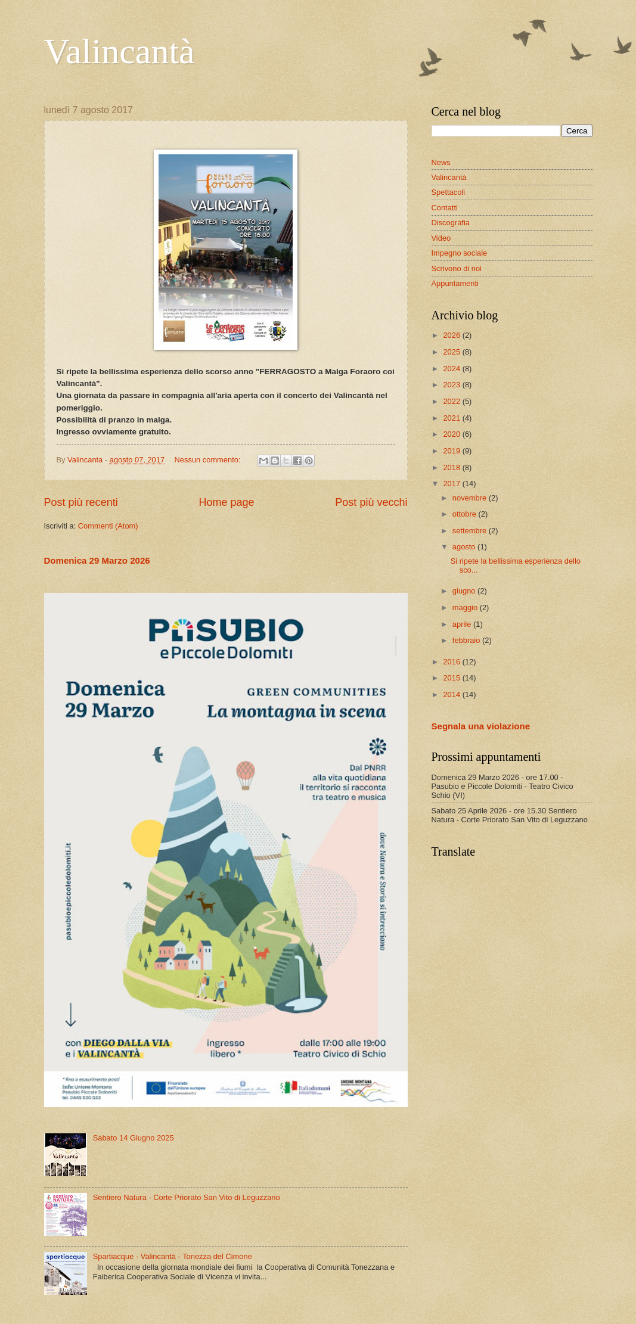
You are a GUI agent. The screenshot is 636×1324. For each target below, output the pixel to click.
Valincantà (119, 51)
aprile (462, 624)
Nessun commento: (209, 459)
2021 (452, 418)
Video (441, 238)
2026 (452, 335)
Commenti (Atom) (108, 525)
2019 (452, 450)
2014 (452, 694)
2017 (452, 483)
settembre (470, 530)
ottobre (465, 513)
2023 (452, 384)
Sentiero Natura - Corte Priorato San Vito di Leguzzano (186, 1197)
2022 (452, 401)
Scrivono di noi (457, 268)
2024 (452, 368)
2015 (452, 677)
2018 (452, 467)
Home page (226, 502)
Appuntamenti (455, 283)
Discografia (451, 222)
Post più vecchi (371, 502)
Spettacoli (449, 192)
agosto (464, 546)
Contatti (445, 207)
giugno (464, 590)
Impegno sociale (460, 252)
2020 (452, 434)
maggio (466, 607)
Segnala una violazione (481, 726)
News (441, 162)
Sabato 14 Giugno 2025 (133, 1137)
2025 (452, 351)
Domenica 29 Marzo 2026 (97, 560)
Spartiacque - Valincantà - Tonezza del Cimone (172, 1256)
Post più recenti (81, 502)
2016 (452, 661)
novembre (470, 497)
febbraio (467, 640)
